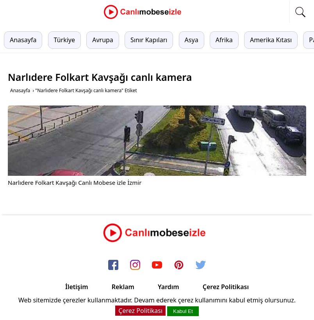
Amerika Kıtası (271, 40)
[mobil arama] (300, 12)
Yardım (168, 286)
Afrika (224, 40)
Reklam (123, 286)
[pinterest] (179, 265)
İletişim (76, 286)
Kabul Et (183, 311)
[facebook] (113, 265)
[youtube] (157, 265)
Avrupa (102, 40)
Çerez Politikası (226, 286)
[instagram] (135, 265)
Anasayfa (23, 40)
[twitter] (201, 265)
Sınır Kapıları (148, 40)
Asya (191, 40)
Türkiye (64, 40)
